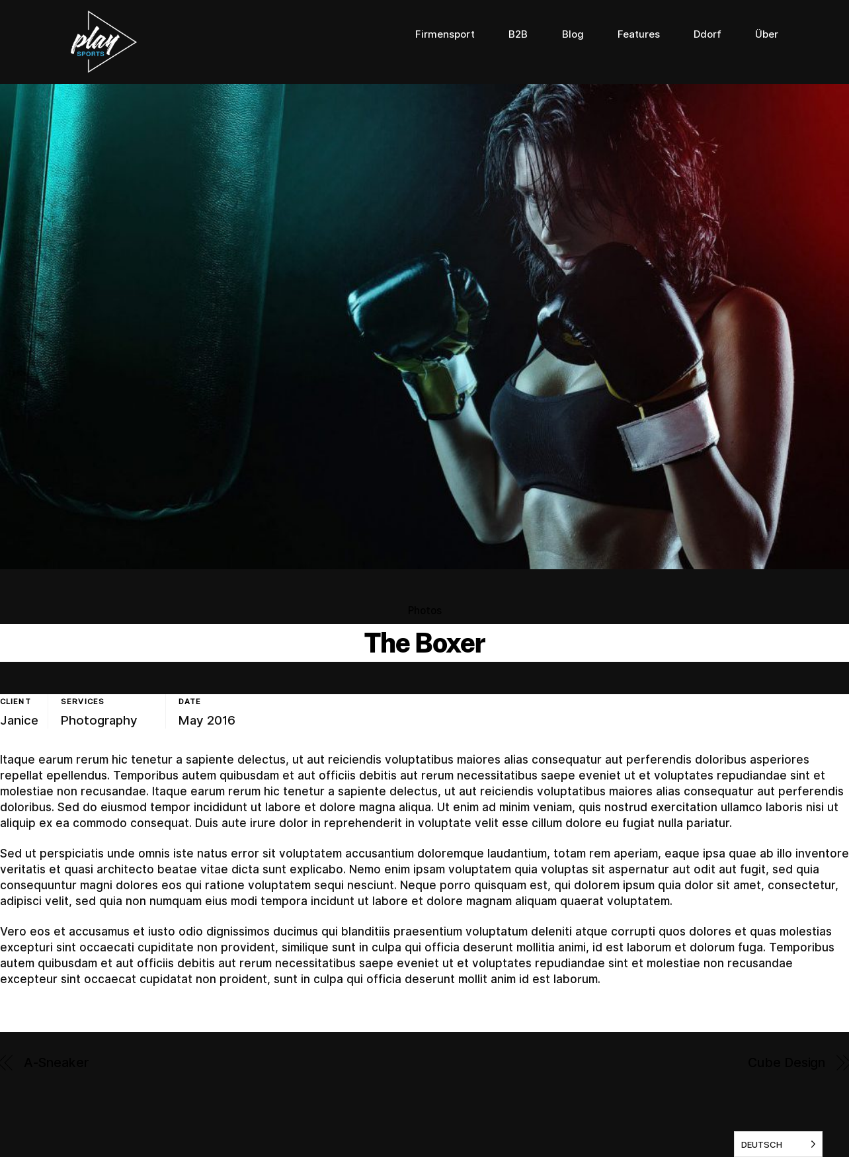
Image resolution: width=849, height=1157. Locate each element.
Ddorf (707, 34)
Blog (573, 34)
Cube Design (786, 1062)
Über (766, 34)
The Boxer (424, 642)
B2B (518, 34)
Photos (425, 610)
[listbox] (778, 1144)
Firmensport (445, 34)
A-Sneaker (56, 1062)
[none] (778, 1144)
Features (639, 34)
